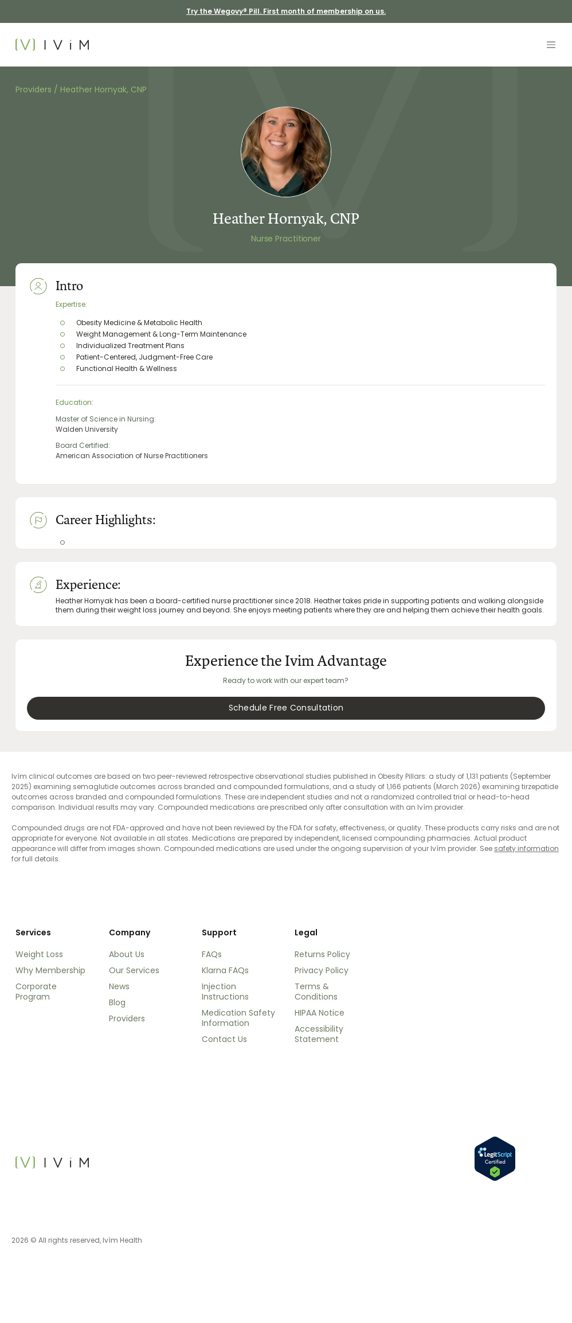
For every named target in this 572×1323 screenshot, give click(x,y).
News (119, 986)
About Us (126, 954)
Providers (34, 89)
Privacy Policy (321, 970)
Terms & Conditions (316, 991)
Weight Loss (39, 954)
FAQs (212, 954)
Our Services (134, 970)
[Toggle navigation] (551, 45)
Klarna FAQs (225, 970)
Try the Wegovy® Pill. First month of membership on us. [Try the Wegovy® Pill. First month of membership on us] (286, 11)
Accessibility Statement (319, 1034)
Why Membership (50, 970)
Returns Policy (322, 954)
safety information (526, 848)
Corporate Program (36, 991)
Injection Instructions (225, 991)
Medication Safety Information (238, 1018)
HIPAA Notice (319, 1012)
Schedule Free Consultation (286, 707)
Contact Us (224, 1039)
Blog (117, 1002)
